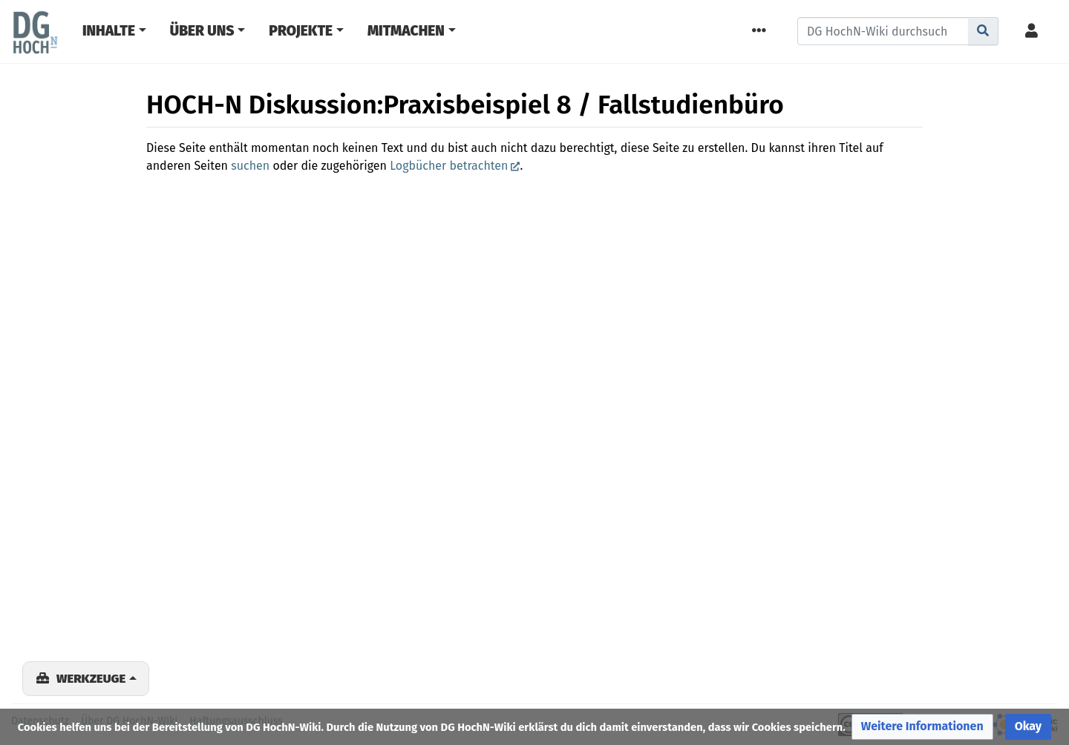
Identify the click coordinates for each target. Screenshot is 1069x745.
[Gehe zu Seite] (983, 31)
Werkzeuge (90, 678)
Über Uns (202, 30)
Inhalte (108, 30)
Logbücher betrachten (449, 166)
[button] (922, 727)
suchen (250, 166)
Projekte (301, 30)
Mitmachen (406, 30)
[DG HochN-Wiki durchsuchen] (883, 31)
